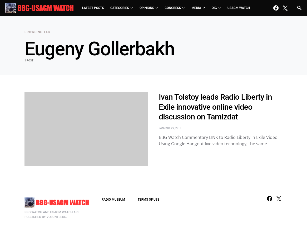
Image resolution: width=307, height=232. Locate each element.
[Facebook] (276, 8)
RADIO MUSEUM (113, 199)
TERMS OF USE (148, 199)
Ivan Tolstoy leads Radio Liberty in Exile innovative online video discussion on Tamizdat (215, 106)
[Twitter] (285, 8)
